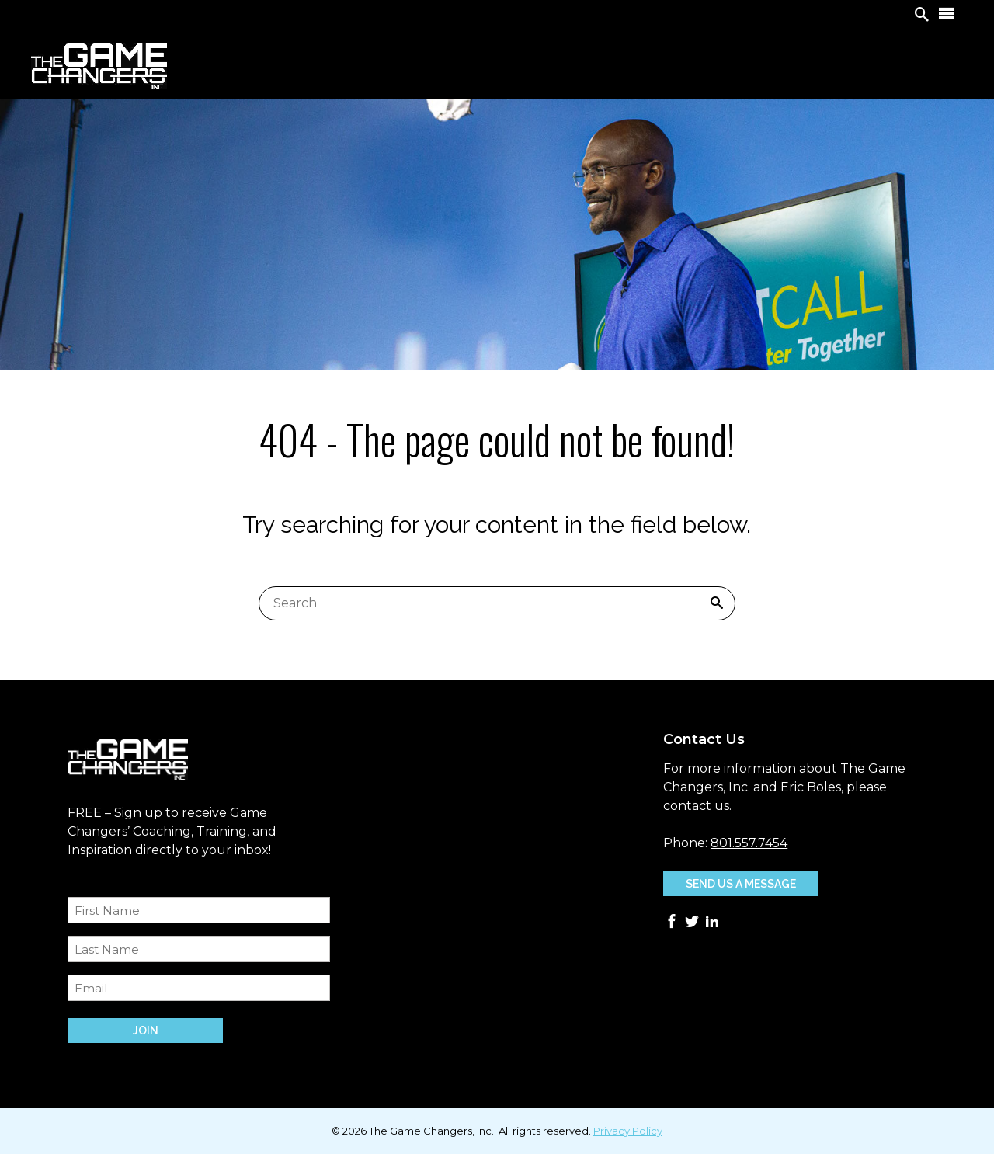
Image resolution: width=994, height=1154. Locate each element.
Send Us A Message (741, 884)
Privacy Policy (627, 1130)
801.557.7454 (749, 843)
